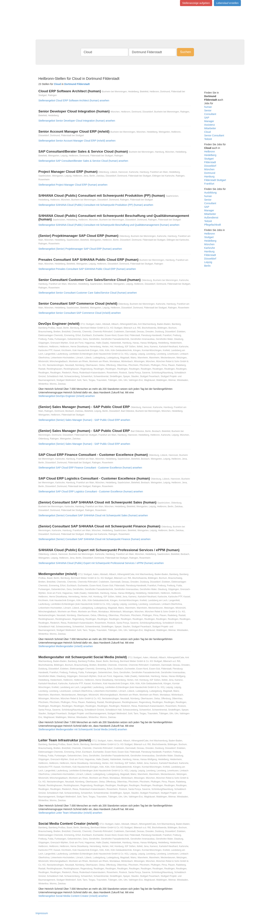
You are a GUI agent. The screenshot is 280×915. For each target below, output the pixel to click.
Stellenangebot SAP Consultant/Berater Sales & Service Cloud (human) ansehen (83, 160)
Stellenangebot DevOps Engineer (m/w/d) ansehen (66, 396)
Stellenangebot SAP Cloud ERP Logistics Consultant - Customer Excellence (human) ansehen (90, 491)
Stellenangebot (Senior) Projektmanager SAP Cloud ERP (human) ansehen (80, 248)
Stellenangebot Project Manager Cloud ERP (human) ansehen (73, 184)
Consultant (210, 114)
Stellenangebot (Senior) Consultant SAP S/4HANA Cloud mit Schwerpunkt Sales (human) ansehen (93, 515)
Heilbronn (209, 151)
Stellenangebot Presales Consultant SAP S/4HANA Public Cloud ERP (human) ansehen (87, 269)
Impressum (42, 913)
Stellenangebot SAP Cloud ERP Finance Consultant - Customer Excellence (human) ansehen (90, 467)
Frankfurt (209, 183)
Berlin (207, 265)
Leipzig (208, 262)
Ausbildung (210, 192)
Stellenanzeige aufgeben (196, 3)
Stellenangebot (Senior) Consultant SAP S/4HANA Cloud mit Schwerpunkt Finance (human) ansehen (94, 539)
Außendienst (211, 217)
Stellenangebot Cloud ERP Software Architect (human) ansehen (73, 100)
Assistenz (209, 124)
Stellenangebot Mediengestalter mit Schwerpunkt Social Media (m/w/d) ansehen (82, 729)
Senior (207, 110)
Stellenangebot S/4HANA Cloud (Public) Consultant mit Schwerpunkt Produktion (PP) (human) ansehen (95, 204)
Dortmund (209, 173)
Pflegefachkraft (212, 224)
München (209, 169)
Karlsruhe (209, 247)
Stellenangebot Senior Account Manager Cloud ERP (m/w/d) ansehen (77, 140)
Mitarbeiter (210, 128)
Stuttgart (209, 158)
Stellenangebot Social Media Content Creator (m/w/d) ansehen (73, 895)
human (208, 106)
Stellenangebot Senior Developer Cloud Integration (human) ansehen (76, 120)
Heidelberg (210, 155)
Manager (209, 121)
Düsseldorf (210, 165)
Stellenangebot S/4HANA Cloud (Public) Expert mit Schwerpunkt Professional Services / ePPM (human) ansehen (101, 563)
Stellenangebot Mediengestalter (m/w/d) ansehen (65, 646)
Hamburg (209, 176)
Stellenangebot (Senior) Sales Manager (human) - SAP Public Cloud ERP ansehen (84, 420)
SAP (206, 117)
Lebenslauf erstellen (227, 3)
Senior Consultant (214, 135)
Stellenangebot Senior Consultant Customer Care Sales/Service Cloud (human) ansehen (87, 292)
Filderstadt (210, 162)
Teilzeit (208, 139)
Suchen (185, 52)
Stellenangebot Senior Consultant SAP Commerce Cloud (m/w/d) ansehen (79, 312)
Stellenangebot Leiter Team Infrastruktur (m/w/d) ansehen (70, 812)
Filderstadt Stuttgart (215, 180)
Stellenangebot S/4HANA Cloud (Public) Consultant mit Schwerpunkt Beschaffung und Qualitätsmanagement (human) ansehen (108, 224)
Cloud (207, 131)
